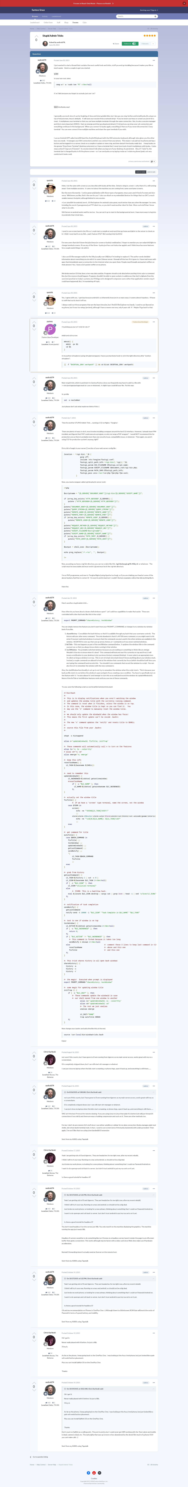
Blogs (66, 22)
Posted (61, 60)
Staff (58, 22)
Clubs (85, 22)
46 (48, 342)
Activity (45, 16)
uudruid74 (61, 42)
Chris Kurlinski (50, 1052)
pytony (50, 321)
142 (42, 80)
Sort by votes (140, 172)
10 (53, 201)
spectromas (138, 161)
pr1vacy (131, 161)
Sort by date (151, 172)
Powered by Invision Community (94, 1483)
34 (50, 1072)
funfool (147, 161)
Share (116, 44)
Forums (75, 22)
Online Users (48, 22)
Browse (35, 17)
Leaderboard (34, 22)
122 (47, 201)
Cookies (94, 1478)
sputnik (50, 180)
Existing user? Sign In (149, 10)
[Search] (130, 16)
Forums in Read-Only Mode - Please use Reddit (92, 3)
